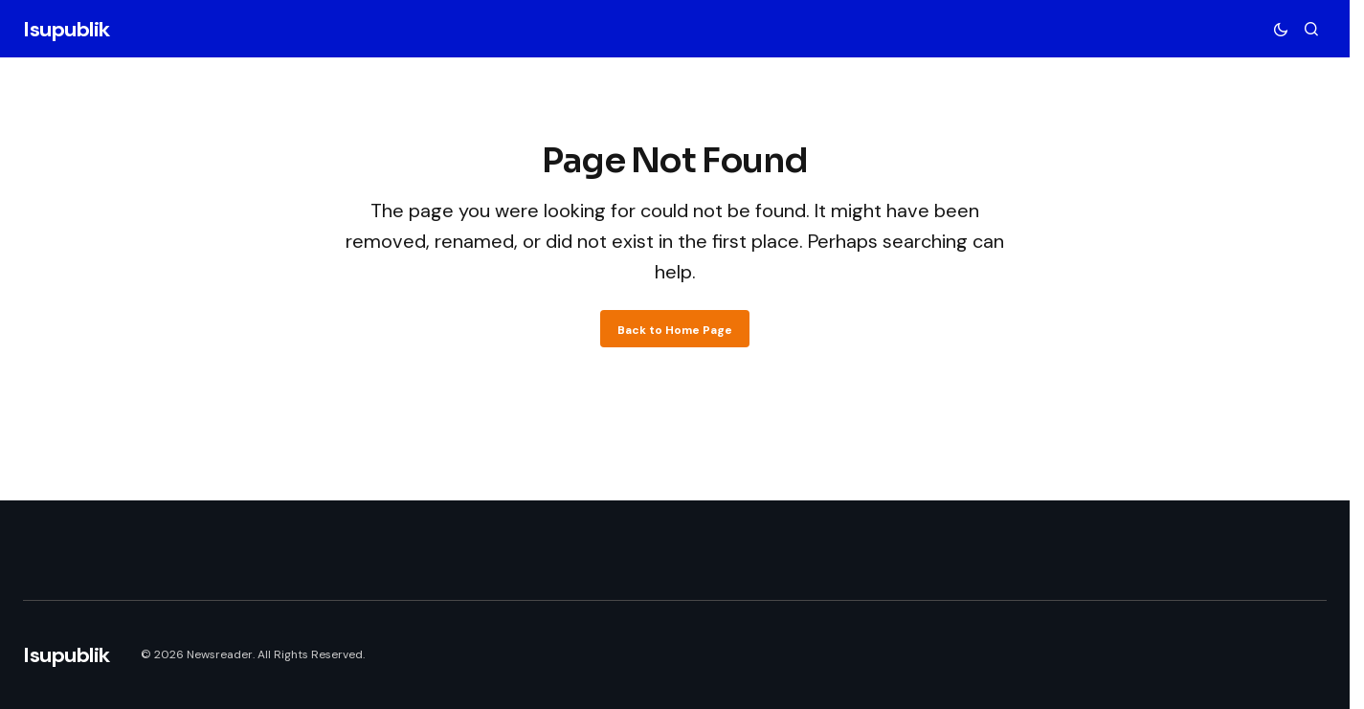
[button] (1280, 29)
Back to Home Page (674, 330)
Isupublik (66, 29)
